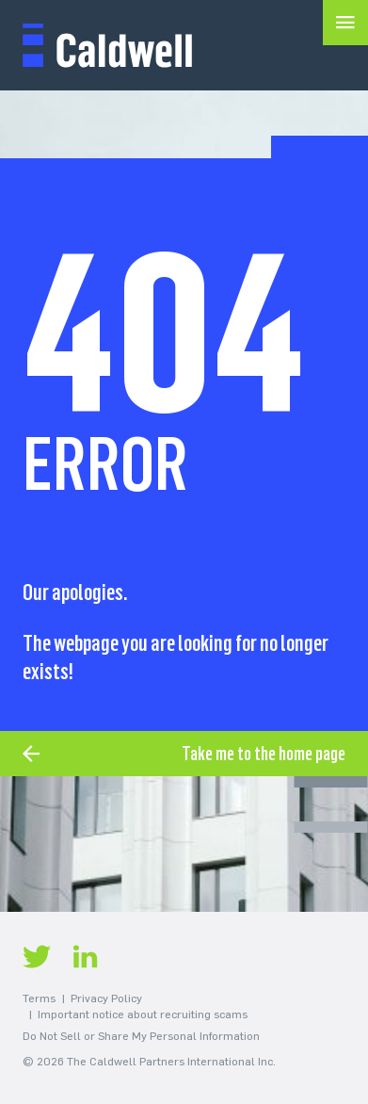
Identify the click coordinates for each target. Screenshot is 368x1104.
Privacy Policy (106, 998)
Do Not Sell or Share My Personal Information (141, 1036)
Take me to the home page (263, 753)
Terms (39, 998)
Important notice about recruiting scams (143, 1014)
